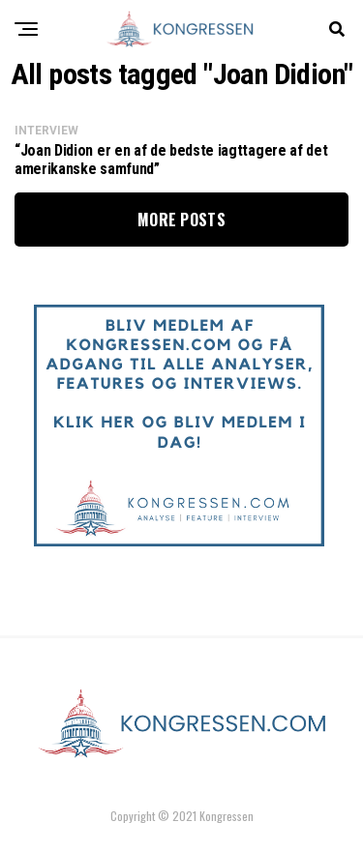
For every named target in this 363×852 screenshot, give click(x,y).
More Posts (181, 219)
